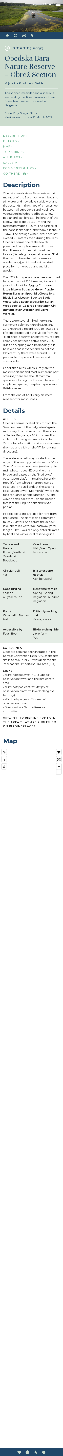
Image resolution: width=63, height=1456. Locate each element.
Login (35, 4)
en (45, 4)
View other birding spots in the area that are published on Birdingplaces (29, 722)
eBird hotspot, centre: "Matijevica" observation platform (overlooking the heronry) (28, 691)
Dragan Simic (29, 113)
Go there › (15, 173)
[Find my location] (4, 752)
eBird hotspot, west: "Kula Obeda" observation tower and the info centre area (28, 679)
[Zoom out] (58, 772)
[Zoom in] (58, 766)
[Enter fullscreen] (58, 759)
